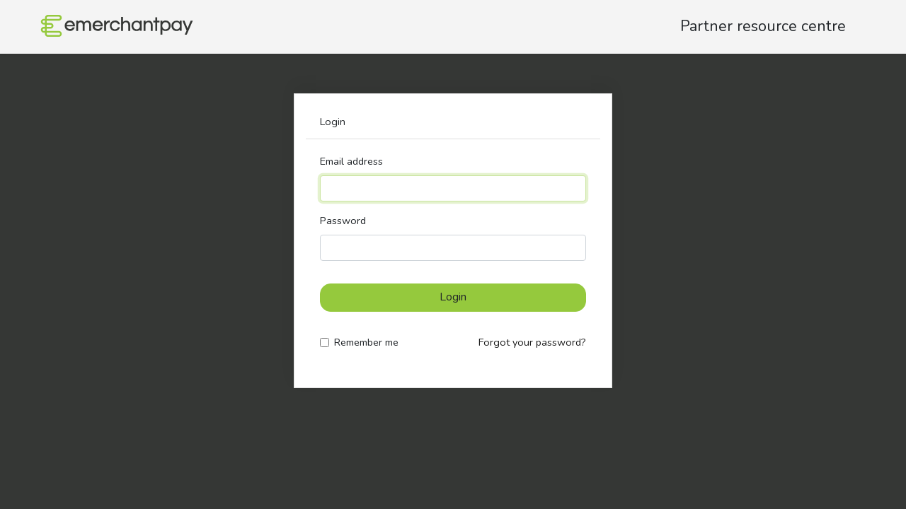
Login (453, 297)
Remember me (366, 342)
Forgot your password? (532, 342)
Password (343, 220)
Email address (351, 161)
